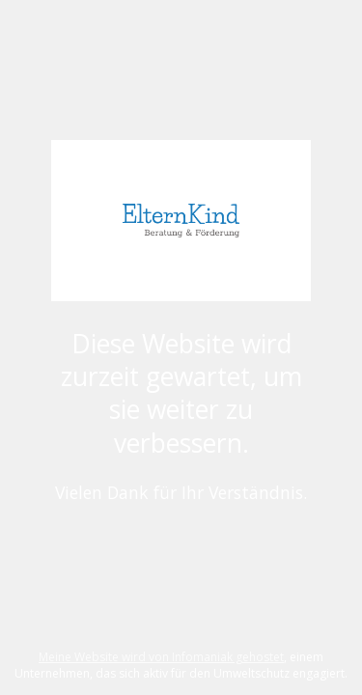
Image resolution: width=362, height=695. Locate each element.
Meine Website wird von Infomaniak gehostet (161, 657)
